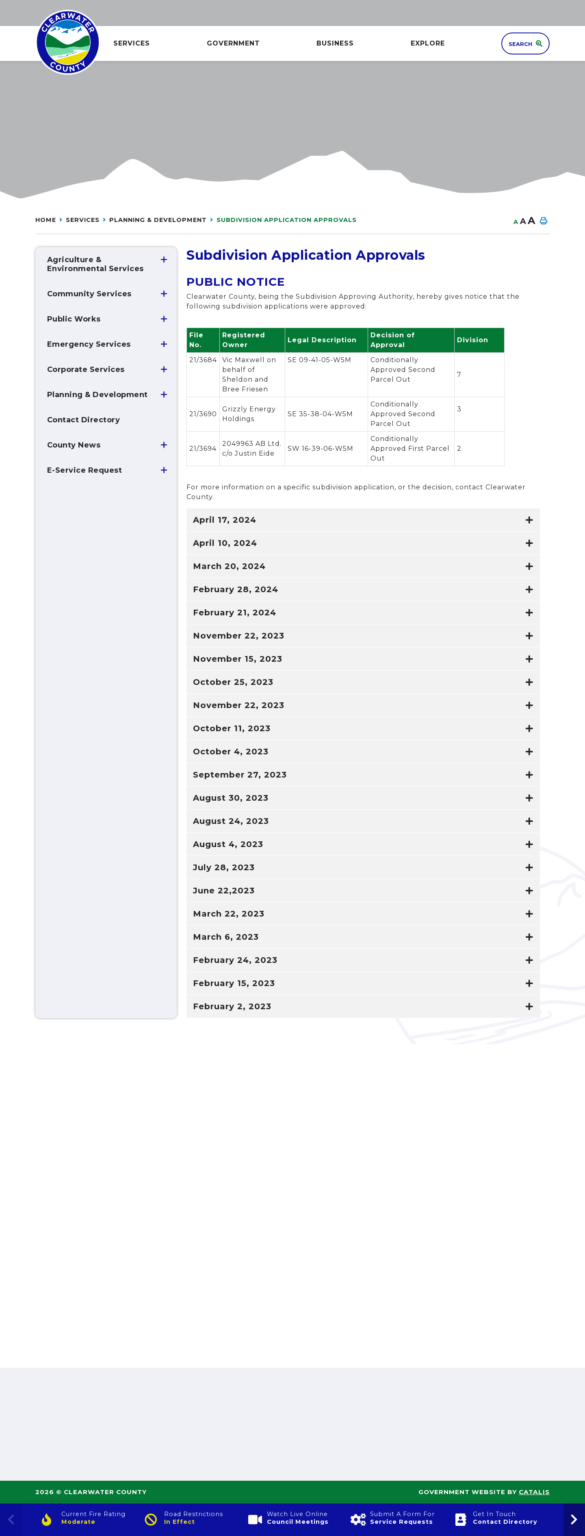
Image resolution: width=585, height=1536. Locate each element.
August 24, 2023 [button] (231, 821)
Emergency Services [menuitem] (89, 344)
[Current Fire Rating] (86, 1519)
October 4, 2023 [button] (231, 751)
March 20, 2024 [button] (229, 566)
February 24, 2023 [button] (235, 960)
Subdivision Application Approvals (287, 220)
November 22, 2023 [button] (238, 636)
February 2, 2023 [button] (232, 1006)
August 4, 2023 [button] (228, 844)
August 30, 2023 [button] (231, 798)
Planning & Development (158, 220)
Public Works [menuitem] (74, 319)
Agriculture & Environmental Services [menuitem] (95, 264)
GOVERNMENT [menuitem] (233, 43)
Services (83, 220)
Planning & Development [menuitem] (97, 394)
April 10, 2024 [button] (225, 543)
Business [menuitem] (335, 43)
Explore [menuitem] (428, 43)
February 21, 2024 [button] (234, 612)
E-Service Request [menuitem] (84, 470)
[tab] (363, 520)
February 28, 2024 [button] (235, 589)
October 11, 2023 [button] (232, 728)
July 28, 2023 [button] (224, 867)
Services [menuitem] (131, 43)
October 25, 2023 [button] (233, 682)
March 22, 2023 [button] (228, 914)
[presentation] (574, 1519)
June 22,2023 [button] (224, 890)
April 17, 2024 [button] (224, 520)
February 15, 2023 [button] (234, 983)
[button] (164, 259)
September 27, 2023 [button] (240, 775)
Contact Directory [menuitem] (83, 419)
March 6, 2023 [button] (226, 937)
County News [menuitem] (74, 445)
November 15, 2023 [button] (237, 659)
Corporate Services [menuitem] (86, 369)
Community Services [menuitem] (89, 293)
